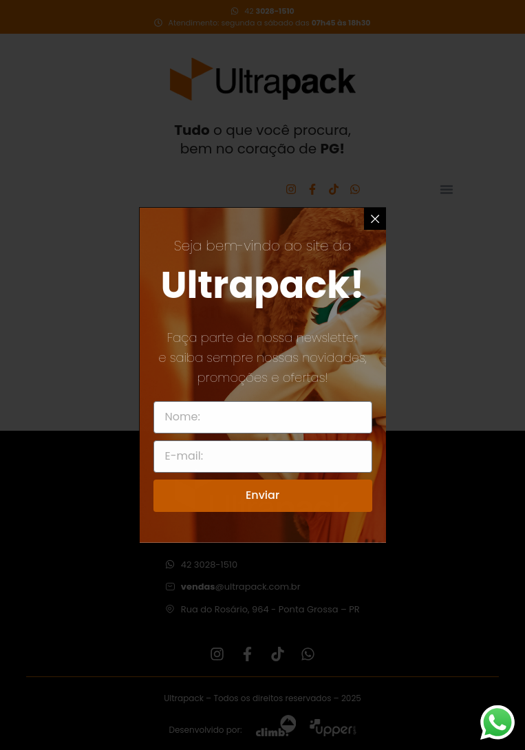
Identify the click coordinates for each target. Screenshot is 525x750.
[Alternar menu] (446, 189)
